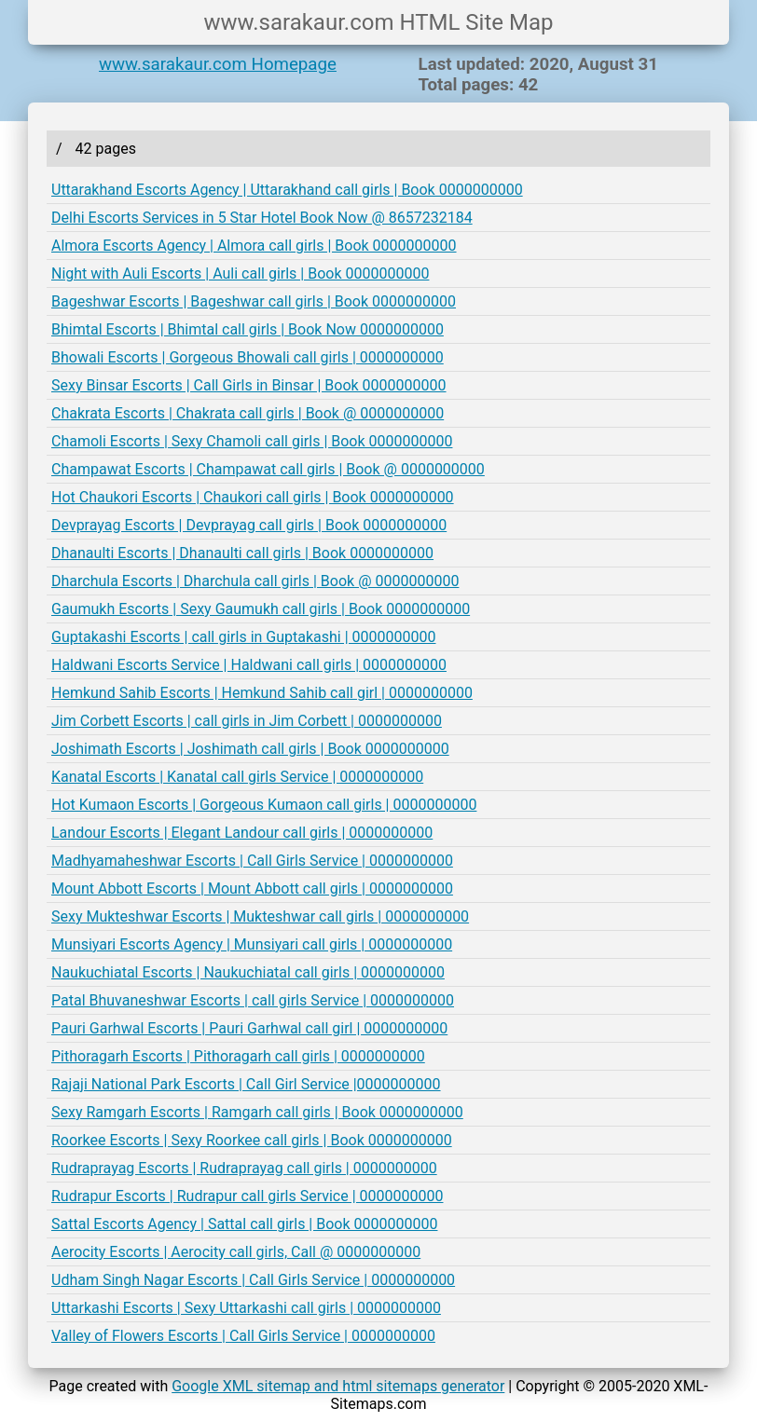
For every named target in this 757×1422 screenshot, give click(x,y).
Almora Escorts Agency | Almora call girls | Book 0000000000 (254, 245)
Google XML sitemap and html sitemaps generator (338, 1386)
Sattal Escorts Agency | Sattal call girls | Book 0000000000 (244, 1224)
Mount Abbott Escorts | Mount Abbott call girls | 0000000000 (252, 888)
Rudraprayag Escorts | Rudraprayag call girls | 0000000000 (244, 1168)
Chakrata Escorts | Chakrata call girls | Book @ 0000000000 (247, 413)
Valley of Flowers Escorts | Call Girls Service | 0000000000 (243, 1336)
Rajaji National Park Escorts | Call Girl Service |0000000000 (246, 1084)
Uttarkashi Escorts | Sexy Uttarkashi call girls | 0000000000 (246, 1308)
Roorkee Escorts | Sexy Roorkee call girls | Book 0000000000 (251, 1140)
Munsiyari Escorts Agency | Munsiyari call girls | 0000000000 (251, 944)
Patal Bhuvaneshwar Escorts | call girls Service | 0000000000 (252, 1000)
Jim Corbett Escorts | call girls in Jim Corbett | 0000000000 (246, 721)
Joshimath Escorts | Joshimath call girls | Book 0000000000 (250, 749)
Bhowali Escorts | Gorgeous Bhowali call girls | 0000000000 (247, 357)
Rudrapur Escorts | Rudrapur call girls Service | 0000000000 (247, 1196)
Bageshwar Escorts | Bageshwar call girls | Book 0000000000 (253, 301)
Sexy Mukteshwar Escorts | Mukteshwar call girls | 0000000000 (260, 916)
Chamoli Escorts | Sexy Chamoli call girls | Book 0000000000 (251, 441)
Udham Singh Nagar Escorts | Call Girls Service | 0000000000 (253, 1280)
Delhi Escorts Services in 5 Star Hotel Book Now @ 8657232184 (262, 217)
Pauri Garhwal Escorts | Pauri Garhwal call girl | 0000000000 (249, 1028)
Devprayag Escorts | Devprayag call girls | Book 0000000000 (249, 525)
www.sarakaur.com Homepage (218, 64)
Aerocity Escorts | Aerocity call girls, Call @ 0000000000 (235, 1252)
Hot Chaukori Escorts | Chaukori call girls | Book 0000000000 (252, 497)
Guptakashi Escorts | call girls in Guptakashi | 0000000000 (243, 637)
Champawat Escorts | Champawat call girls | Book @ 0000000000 (268, 469)
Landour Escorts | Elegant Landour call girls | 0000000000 (242, 832)
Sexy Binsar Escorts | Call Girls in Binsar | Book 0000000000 (249, 385)
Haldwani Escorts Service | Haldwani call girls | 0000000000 (249, 665)
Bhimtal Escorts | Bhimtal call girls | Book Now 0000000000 (247, 329)
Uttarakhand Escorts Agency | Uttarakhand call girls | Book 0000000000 (287, 189)
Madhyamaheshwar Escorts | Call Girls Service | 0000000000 (252, 860)
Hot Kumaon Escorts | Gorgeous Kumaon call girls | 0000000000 (263, 805)
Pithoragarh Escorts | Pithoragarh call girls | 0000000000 (238, 1056)
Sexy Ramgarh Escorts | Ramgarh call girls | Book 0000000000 (257, 1112)
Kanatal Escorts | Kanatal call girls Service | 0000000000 (237, 777)
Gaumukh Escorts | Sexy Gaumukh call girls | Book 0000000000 (260, 609)
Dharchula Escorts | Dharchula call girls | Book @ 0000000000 (255, 581)
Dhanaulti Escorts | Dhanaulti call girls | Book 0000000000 (242, 553)
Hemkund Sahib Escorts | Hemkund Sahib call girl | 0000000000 (262, 693)
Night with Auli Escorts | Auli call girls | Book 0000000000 (240, 273)
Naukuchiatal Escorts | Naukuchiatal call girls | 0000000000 (248, 972)
